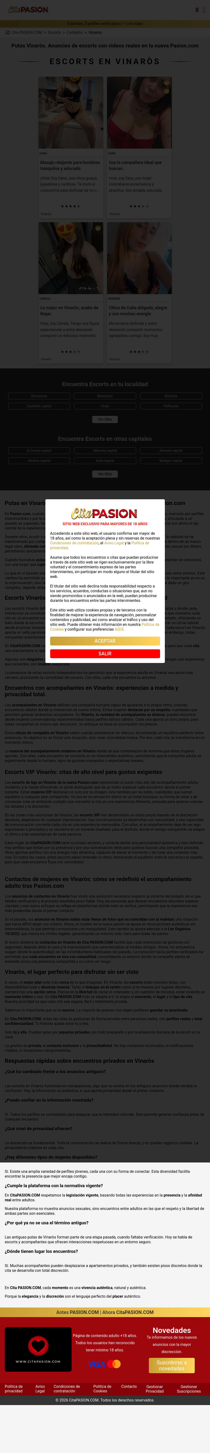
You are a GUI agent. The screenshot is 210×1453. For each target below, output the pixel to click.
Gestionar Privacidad (155, 1436)
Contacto (129, 1434)
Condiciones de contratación (67, 1436)
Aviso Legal (40, 1436)
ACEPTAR (105, 641)
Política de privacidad (14, 1436)
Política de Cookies (102, 1436)
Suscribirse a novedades (172, 1413)
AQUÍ (119, 629)
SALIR (104, 654)
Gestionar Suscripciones (189, 1436)
